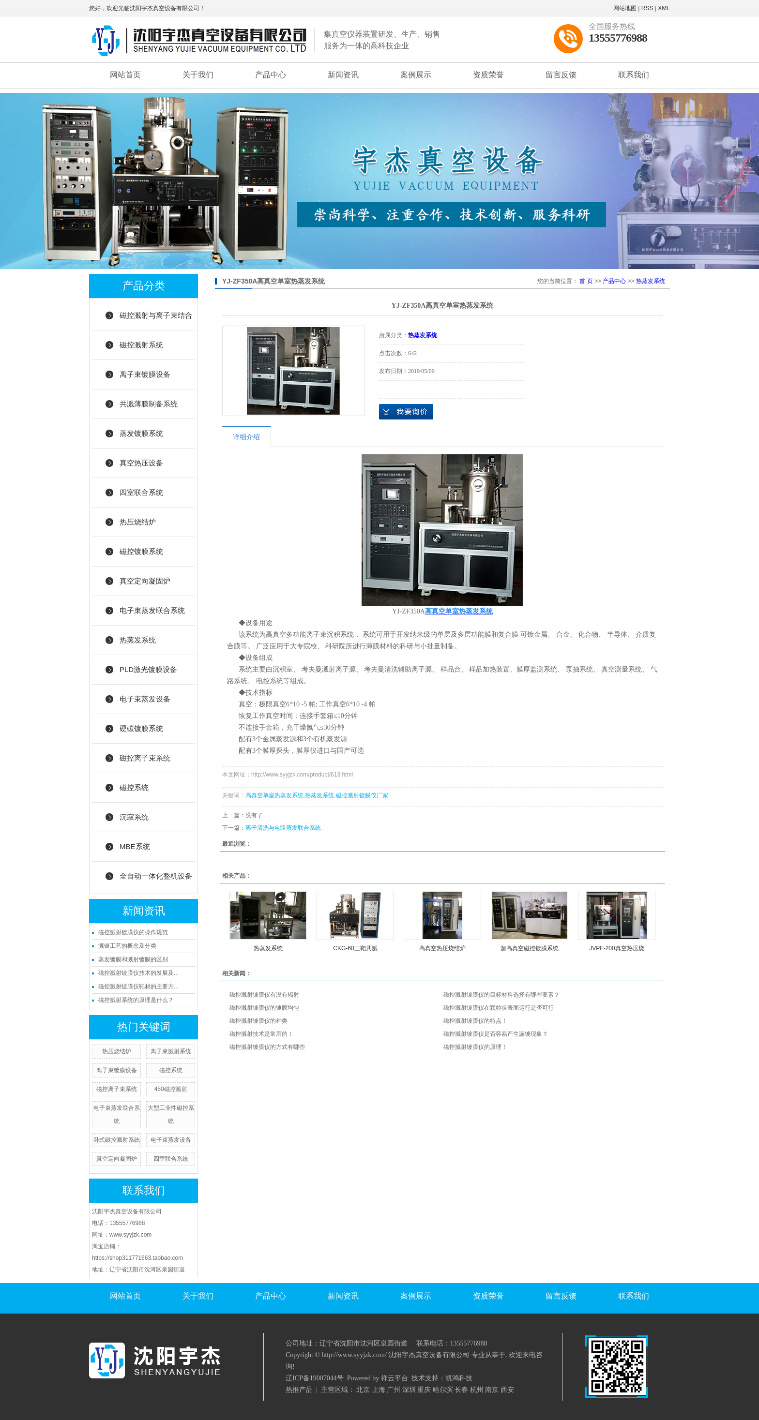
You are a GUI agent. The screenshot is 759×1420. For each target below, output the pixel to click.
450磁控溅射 (170, 1089)
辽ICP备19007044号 (315, 1378)
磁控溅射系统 (141, 345)
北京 (363, 1389)
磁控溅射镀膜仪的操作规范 (133, 932)
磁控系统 (134, 787)
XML (664, 8)
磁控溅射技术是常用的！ (261, 1034)
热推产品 (299, 1389)
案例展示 (415, 75)
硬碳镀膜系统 (141, 728)
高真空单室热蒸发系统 (274, 795)
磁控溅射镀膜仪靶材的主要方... (138, 986)
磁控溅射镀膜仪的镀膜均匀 (264, 1007)
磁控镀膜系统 (141, 551)
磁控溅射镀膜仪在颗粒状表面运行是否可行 (498, 1007)
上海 (378, 1389)
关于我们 (197, 75)
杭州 (477, 1389)
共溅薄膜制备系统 (149, 404)
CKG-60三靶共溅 (355, 948)
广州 (393, 1389)
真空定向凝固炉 (145, 581)
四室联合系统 (141, 492)
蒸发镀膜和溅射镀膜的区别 (133, 959)
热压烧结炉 (138, 522)
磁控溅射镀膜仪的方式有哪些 (267, 1047)
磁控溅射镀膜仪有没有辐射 (264, 994)
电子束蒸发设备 (145, 699)
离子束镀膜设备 (145, 374)
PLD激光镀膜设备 (148, 669)
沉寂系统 (134, 817)
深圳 (409, 1389)
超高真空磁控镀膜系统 (530, 948)
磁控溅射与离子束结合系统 (156, 320)
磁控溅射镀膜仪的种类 (258, 1020)
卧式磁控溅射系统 (116, 1139)
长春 (461, 1389)
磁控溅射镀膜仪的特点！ (475, 1020)
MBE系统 (135, 846)
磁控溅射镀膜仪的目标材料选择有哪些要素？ (501, 994)
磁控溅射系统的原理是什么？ (136, 1000)
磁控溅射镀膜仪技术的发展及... (138, 973)
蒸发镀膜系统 (141, 433)
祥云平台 (394, 1378)
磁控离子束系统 (145, 758)
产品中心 (270, 75)
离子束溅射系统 (171, 1051)
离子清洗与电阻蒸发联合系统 (283, 827)
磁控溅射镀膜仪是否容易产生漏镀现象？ (495, 1034)
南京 (492, 1389)
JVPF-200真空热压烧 (616, 948)
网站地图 (625, 8)
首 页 (585, 281)
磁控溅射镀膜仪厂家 (362, 795)
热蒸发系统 (138, 640)
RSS (647, 8)
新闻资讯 (343, 75)
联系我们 (633, 75)
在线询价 (406, 411)
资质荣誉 (488, 75)
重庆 (424, 1389)
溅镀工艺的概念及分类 (127, 945)
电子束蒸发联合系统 (152, 610)
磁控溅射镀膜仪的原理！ (475, 1047)
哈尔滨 (443, 1389)
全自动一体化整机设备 (156, 876)
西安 (507, 1389)
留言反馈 (561, 75)
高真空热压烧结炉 (442, 948)
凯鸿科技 (458, 1378)
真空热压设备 (141, 463)
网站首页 (125, 75)
